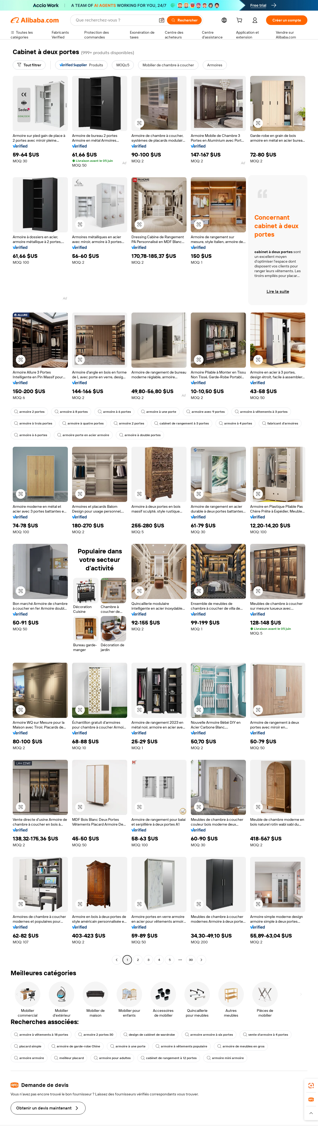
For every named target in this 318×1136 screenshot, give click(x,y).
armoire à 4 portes (235, 423)
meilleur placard (69, 1058)
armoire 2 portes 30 (95, 1035)
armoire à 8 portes (71, 412)
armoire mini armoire (225, 1058)
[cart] (240, 21)
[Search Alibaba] (115, 20)
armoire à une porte (158, 412)
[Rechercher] (184, 20)
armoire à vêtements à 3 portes (261, 412)
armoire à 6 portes (114, 412)
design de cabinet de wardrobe (149, 1035)
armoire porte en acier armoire (83, 435)
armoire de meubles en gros (240, 1046)
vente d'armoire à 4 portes (265, 1035)
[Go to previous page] (116, 960)
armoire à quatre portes (83, 423)
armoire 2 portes (29, 412)
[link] (311, 1085)
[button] (161, 20)
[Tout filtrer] (29, 65)
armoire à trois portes (33, 423)
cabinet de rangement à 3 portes (181, 423)
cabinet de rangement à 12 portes (169, 1058)
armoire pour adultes (112, 1058)
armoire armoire (29, 1058)
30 (191, 960)
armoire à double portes (140, 435)
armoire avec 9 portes (205, 412)
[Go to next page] (201, 960)
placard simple (27, 1046)
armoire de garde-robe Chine (75, 1046)
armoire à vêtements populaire (181, 1046)
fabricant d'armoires (280, 423)
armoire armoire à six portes (209, 1035)
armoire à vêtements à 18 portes (41, 1035)
